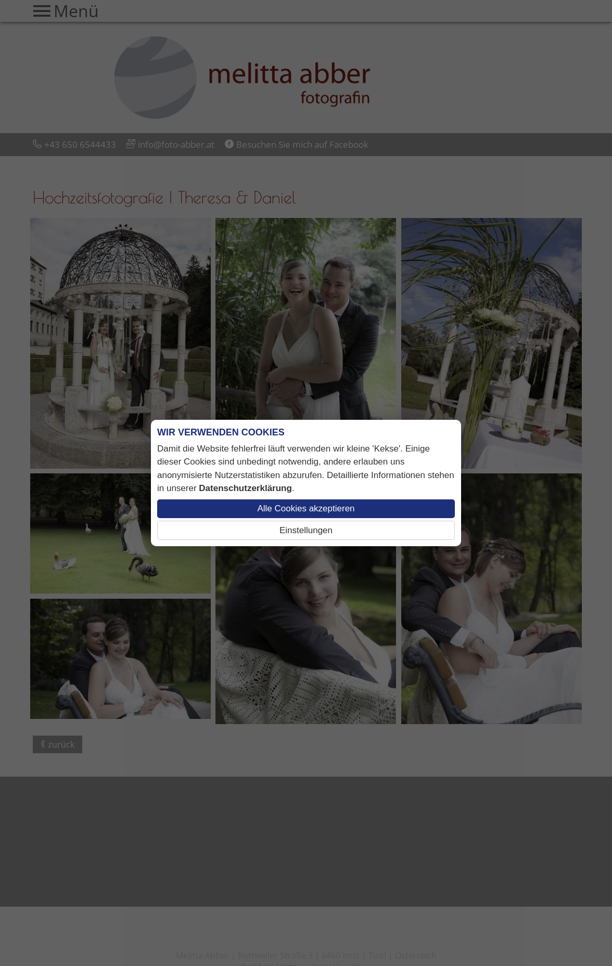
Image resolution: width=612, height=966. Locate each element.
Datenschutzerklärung (245, 488)
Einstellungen (306, 530)
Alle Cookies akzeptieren (305, 508)
